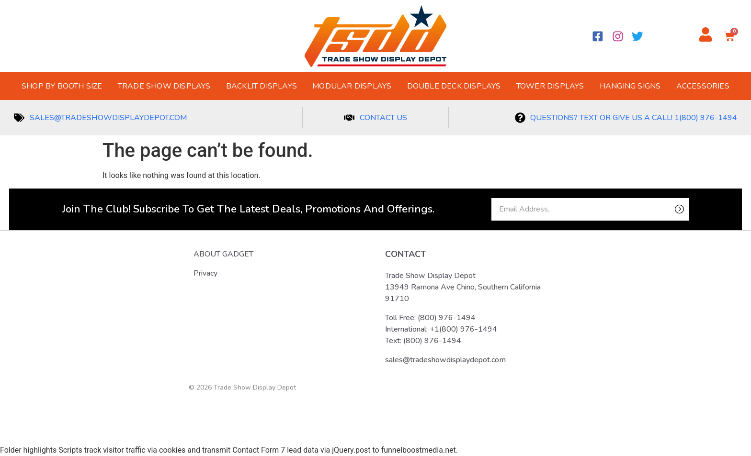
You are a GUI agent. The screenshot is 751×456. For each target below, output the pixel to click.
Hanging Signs (630, 86)
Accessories (702, 86)
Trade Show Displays (164, 86)
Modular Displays (351, 86)
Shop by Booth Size (62, 86)
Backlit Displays (261, 86)
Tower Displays (550, 86)
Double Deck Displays (454, 86)
